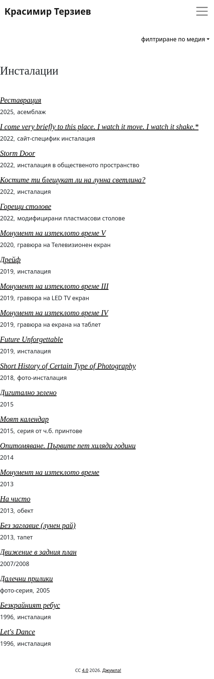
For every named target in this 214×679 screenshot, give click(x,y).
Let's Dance (17, 632)
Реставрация (20, 100)
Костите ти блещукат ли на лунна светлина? (72, 180)
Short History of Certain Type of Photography (68, 366)
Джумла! (111, 670)
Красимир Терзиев (47, 11)
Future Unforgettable (31, 339)
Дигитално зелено (28, 392)
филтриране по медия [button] (173, 39)
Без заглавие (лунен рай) (37, 525)
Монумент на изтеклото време (49, 472)
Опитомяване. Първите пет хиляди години (68, 446)
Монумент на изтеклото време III (54, 286)
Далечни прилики (26, 579)
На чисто (15, 499)
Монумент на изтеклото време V (53, 233)
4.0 (85, 670)
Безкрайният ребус (30, 605)
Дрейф (10, 260)
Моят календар (24, 419)
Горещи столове (25, 206)
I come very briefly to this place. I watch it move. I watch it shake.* (99, 127)
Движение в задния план (38, 552)
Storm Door (17, 153)
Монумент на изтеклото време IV (54, 313)
